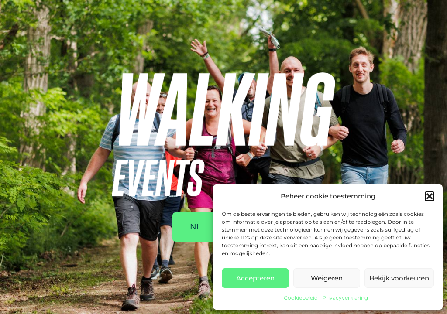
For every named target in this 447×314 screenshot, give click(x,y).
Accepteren (255, 278)
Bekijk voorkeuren (399, 278)
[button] (429, 196)
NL (195, 227)
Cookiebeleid (301, 297)
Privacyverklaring (345, 297)
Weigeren (327, 278)
